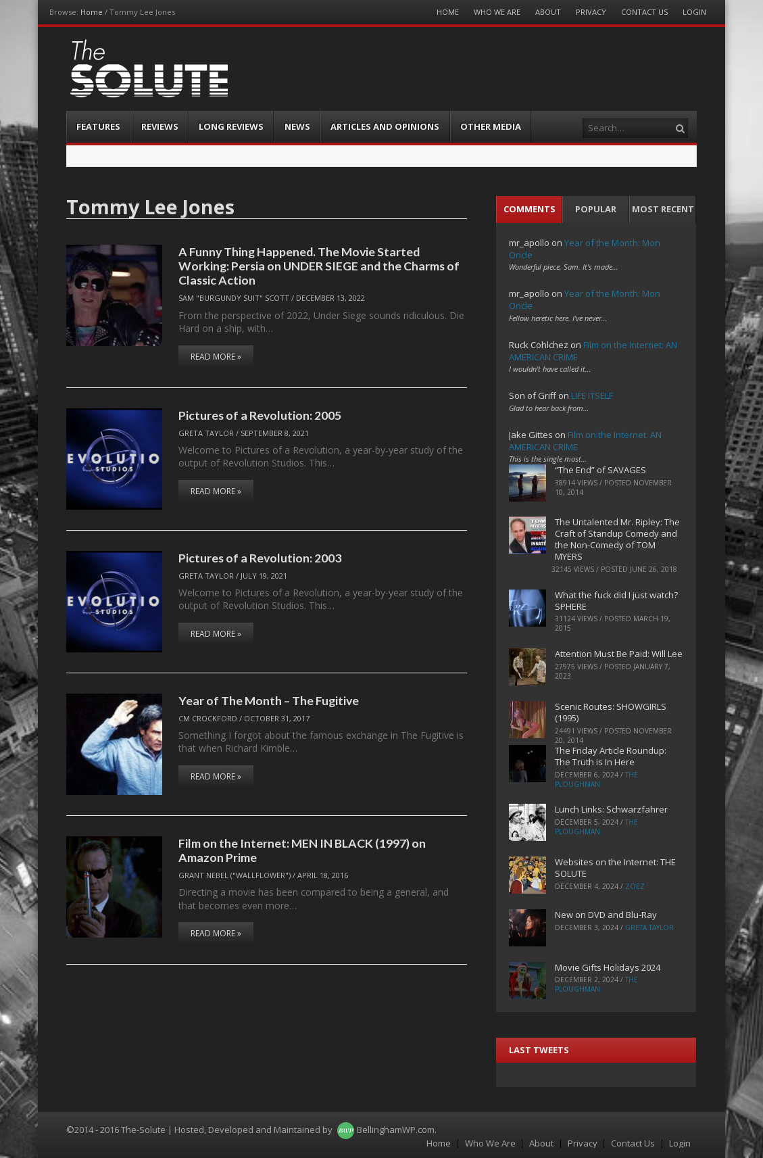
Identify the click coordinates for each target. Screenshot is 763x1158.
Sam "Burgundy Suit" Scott (233, 298)
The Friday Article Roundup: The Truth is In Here (610, 756)
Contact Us (644, 12)
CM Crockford (207, 718)
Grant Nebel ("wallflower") (234, 875)
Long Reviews (231, 126)
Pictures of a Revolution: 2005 (259, 415)
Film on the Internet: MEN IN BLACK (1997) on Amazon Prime (302, 850)
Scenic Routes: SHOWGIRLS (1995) (610, 712)
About (548, 12)
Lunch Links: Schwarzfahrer (611, 809)
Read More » (216, 356)
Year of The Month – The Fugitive (268, 700)
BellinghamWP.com (396, 1130)
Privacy (591, 12)
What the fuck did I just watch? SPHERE (616, 600)
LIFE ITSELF (592, 395)
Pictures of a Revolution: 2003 (259, 557)
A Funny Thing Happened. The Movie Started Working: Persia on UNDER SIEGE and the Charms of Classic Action (319, 266)
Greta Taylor (206, 433)
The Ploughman (596, 779)
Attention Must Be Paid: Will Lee (619, 654)
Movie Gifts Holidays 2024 (607, 967)
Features (98, 126)
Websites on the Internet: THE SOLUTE (615, 867)
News (297, 126)
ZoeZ (635, 886)
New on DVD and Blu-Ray (606, 915)
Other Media (490, 126)
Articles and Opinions (384, 126)
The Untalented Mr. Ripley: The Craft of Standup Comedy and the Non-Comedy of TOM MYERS (617, 539)
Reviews (159, 126)
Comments (529, 209)
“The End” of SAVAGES (600, 470)
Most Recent (663, 209)
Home (91, 12)
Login (694, 12)
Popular (595, 209)
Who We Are (497, 12)
